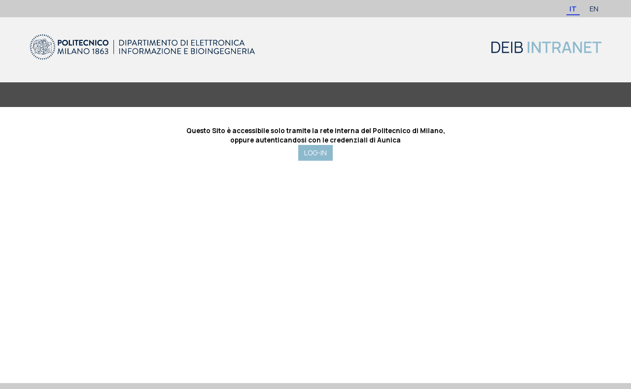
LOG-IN (315, 152)
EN (594, 8)
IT (573, 8)
